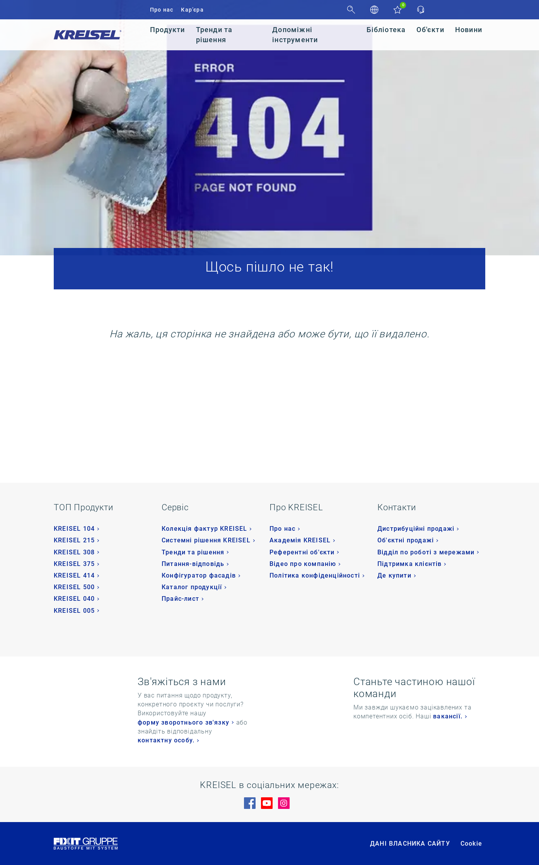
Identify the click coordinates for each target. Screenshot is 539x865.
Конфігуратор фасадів (199, 575)
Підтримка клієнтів (409, 564)
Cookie (471, 843)
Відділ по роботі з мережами (425, 552)
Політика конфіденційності (315, 575)
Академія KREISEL (300, 540)
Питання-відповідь (193, 564)
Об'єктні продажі (405, 540)
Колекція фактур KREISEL (204, 528)
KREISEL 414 (74, 575)
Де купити (394, 575)
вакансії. (447, 716)
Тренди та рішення (193, 552)
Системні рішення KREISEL (206, 540)
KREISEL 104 (74, 528)
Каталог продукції (192, 587)
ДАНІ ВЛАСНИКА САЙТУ (410, 843)
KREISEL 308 (74, 552)
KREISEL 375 (74, 564)
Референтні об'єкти (302, 552)
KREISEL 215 (74, 540)
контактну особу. (166, 740)
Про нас (161, 10)
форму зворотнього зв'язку (183, 722)
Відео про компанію (303, 564)
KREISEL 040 (74, 598)
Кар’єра (192, 10)
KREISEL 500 (74, 587)
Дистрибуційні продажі (415, 528)
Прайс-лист (180, 598)
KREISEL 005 (74, 610)
